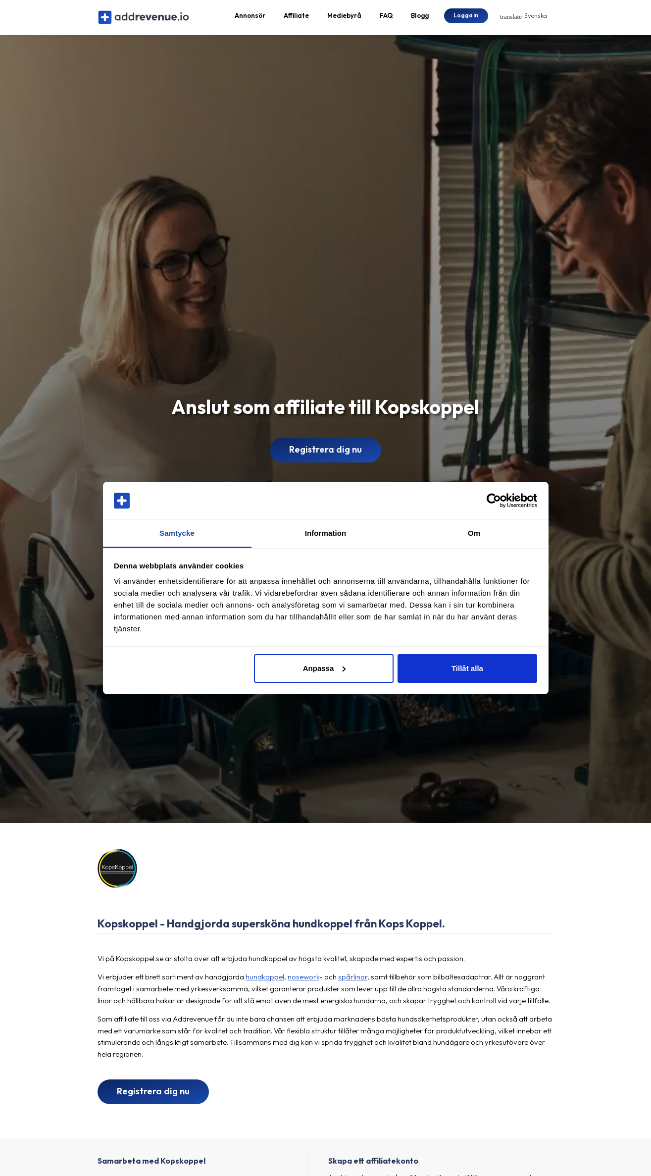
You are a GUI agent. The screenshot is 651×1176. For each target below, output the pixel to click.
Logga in (465, 17)
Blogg (420, 18)
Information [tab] (326, 533)
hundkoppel (265, 981)
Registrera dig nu (325, 454)
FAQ (386, 18)
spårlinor (352, 981)
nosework (303, 981)
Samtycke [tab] (177, 533)
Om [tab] (474, 533)
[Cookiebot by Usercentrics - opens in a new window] (494, 500)
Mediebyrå (344, 18)
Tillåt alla (467, 668)
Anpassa (324, 668)
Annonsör (250, 18)
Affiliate (296, 18)
